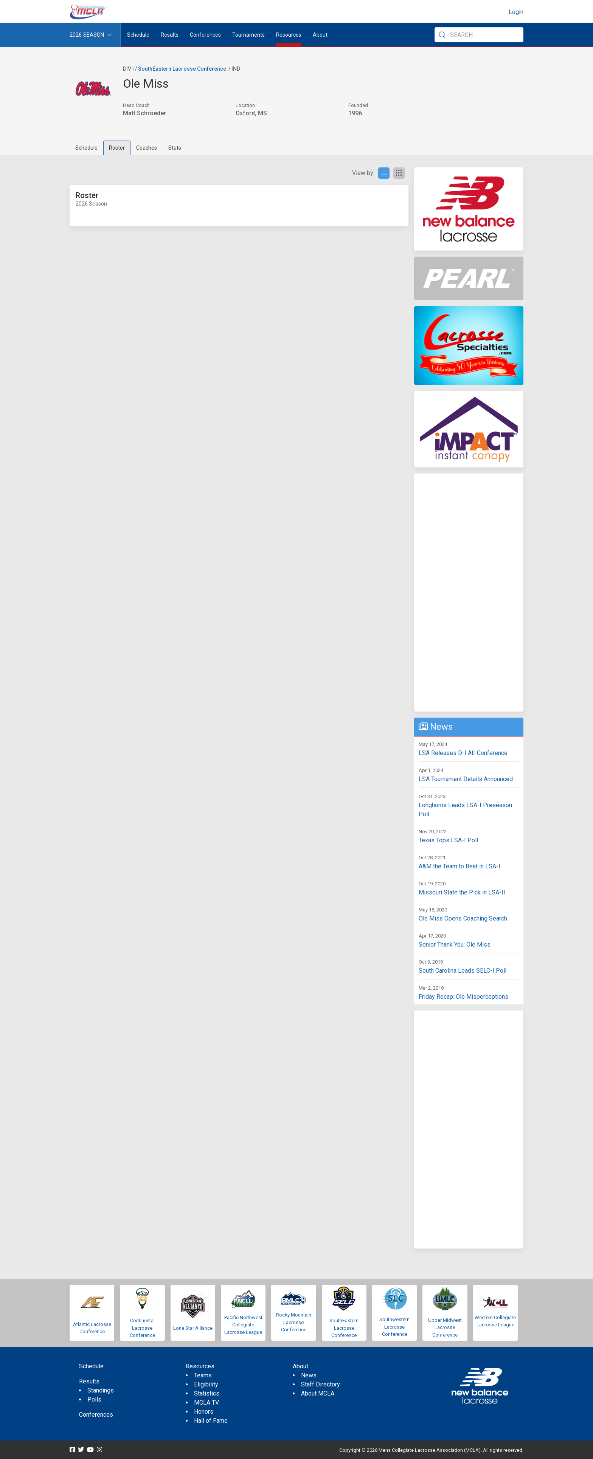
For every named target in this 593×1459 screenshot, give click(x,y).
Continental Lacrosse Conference (142, 1328)
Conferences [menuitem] (96, 1414)
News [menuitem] (309, 1375)
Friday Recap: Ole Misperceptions (463, 996)
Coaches (146, 148)
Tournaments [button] (248, 35)
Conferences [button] (205, 35)
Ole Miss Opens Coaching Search (463, 918)
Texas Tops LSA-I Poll (448, 840)
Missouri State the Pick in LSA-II (462, 892)
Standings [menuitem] (100, 1390)
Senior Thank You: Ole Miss (455, 944)
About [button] (320, 35)
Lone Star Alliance (193, 1328)
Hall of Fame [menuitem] (211, 1420)
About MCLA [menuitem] (317, 1393)
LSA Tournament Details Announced (466, 779)
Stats (174, 148)
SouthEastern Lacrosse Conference (182, 69)
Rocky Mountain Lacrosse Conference (293, 1322)
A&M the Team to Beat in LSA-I (459, 866)
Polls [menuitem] (94, 1399)
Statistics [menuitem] (206, 1393)
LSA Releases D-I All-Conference (463, 753)
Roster (117, 148)
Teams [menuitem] (203, 1375)
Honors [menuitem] (203, 1411)
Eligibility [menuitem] (206, 1384)
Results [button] (170, 35)
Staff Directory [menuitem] (320, 1384)
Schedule (86, 148)
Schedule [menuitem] (138, 35)
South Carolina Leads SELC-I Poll (462, 970)
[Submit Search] (442, 34)
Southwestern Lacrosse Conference (394, 1327)
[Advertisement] (469, 592)
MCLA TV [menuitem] (206, 1402)
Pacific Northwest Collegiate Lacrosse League (243, 1325)
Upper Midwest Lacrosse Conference (445, 1327)
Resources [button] (288, 35)
